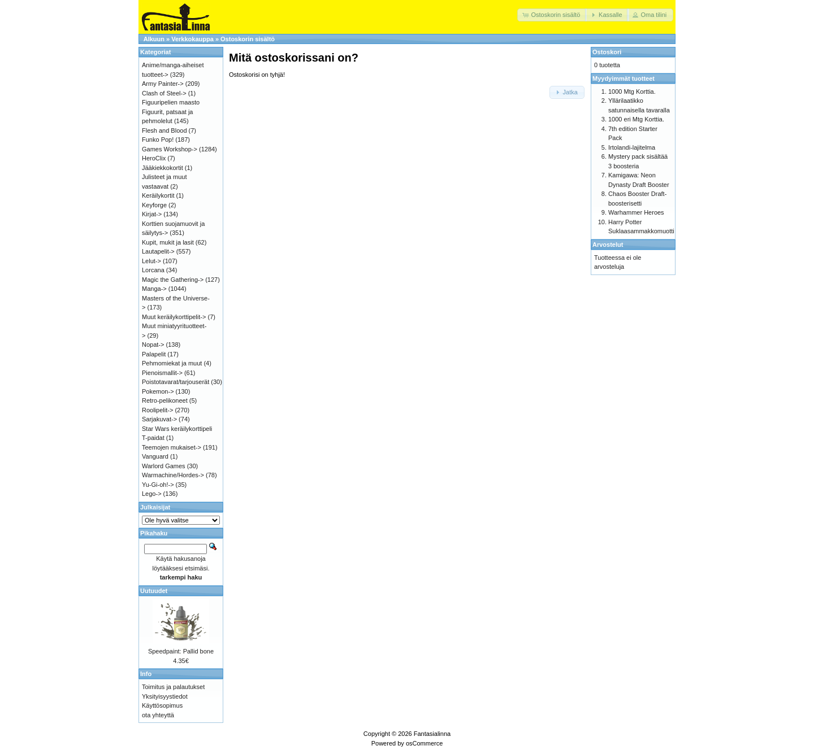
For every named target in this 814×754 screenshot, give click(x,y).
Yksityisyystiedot (165, 696)
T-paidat (153, 437)
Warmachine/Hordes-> (173, 475)
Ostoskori (606, 52)
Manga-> (154, 288)
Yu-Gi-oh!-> (158, 484)
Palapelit (154, 354)
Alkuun (154, 39)
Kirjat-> (152, 214)
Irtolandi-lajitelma (631, 147)
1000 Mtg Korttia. (632, 91)
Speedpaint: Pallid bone (181, 651)
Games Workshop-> (169, 149)
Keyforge (154, 205)
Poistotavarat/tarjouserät (175, 381)
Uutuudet (153, 590)
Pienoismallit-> (162, 372)
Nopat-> (153, 344)
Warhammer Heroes (636, 212)
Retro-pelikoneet (165, 400)
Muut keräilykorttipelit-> (174, 316)
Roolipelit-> (157, 410)
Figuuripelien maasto (171, 102)
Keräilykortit (158, 195)
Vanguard (155, 456)
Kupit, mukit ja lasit (168, 242)
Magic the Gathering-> (173, 279)
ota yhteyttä (158, 715)
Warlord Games (163, 466)
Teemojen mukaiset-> (171, 447)
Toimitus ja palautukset (173, 686)
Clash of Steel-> (164, 93)
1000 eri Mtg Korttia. (636, 119)
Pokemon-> (158, 391)
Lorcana (153, 270)
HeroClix (154, 158)
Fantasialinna (432, 733)
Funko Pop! (158, 139)
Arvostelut (607, 244)
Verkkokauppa (192, 39)
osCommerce (424, 743)
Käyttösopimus (162, 705)
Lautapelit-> (158, 251)
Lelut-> (151, 261)
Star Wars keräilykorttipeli (177, 428)
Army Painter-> (163, 83)
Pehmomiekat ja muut (172, 363)
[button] (552, 14)
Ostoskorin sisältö (247, 39)
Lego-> (152, 493)
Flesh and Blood (164, 130)
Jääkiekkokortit (162, 167)
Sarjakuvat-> (159, 419)
